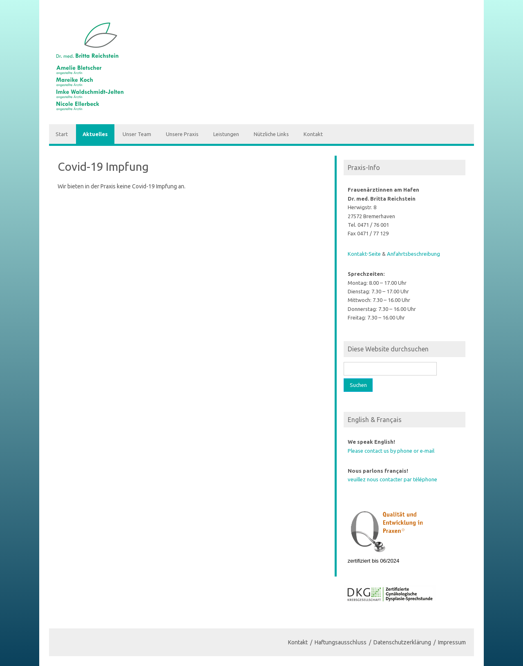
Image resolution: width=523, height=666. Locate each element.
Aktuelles (95, 134)
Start (62, 134)
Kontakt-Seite (364, 254)
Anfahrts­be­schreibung (413, 254)
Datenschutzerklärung (402, 642)
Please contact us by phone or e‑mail (391, 451)
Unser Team (137, 134)
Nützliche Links (271, 134)
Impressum (452, 642)
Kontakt (313, 134)
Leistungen (226, 134)
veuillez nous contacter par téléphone (392, 479)
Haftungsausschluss (341, 642)
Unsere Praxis (182, 134)
